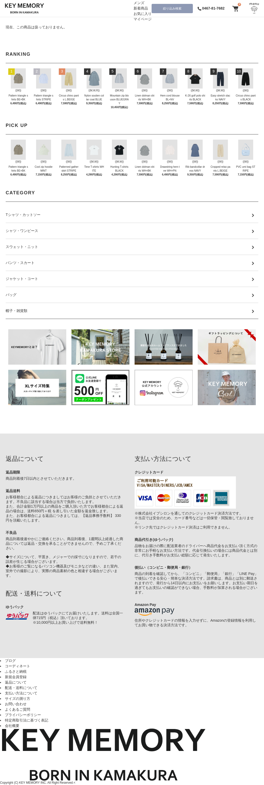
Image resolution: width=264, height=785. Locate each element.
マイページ (143, 19)
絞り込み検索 (172, 8)
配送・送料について (21, 688)
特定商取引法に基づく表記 (26, 720)
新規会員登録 (16, 677)
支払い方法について (21, 693)
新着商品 (141, 8)
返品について (16, 682)
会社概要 (12, 726)
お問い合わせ (16, 704)
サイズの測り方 (17, 698)
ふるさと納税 (16, 671)
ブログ (10, 661)
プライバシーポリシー (23, 715)
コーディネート (17, 666)
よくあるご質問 (17, 709)
